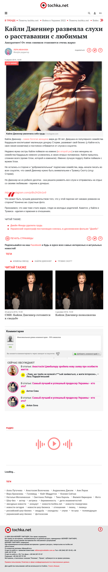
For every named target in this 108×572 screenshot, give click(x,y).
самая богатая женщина (35, 139)
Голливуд (32, 494)
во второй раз (64, 151)
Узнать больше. (54, 566)
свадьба (39, 510)
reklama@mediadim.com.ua (45, 550)
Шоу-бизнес (11, 63)
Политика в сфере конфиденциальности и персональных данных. (46, 562)
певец (72, 507)
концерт (34, 504)
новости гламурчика (76, 504)
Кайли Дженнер (43, 261)
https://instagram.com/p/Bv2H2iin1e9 (25, 192)
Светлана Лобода (43, 497)
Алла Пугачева (14, 490)
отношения (59, 507)
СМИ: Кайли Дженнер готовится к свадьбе (27, 316)
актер (22, 500)
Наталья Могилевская (18, 497)
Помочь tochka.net (29, 20)
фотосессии (41, 514)
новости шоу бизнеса (39, 507)
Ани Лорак (82, 490)
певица (83, 507)
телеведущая (89, 510)
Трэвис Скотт (65, 261)
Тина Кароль (62, 497)
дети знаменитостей (71, 500)
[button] (95, 13)
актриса (33, 500)
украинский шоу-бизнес (19, 514)
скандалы (53, 510)
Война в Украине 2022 (54, 20)
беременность (48, 500)
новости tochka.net (52, 504)
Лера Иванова (21, 49)
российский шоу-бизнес (19, 510)
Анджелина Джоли (63, 490)
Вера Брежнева (14, 494)
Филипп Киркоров (82, 497)
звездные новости (16, 504)
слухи (65, 510)
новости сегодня (15, 507)
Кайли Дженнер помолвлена (75, 315)
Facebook (36, 245)
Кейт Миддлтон (48, 494)
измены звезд (20, 261)
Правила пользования (13, 562)
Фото (98, 497)
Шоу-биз (10, 500)
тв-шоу (75, 510)
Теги (9, 481)
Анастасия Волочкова (37, 490)
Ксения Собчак (68, 494)
